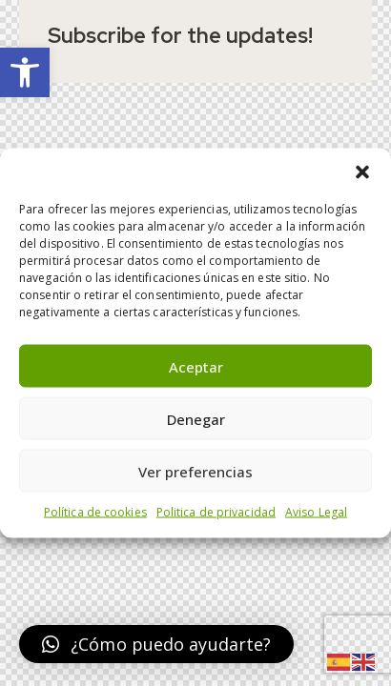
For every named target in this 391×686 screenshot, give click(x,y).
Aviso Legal (316, 512)
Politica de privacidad (216, 512)
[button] (25, 72)
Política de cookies (95, 512)
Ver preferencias (195, 470)
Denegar (196, 418)
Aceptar (196, 365)
